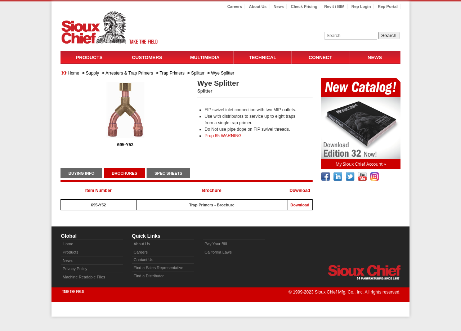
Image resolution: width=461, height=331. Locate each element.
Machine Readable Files (84, 277)
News (278, 6)
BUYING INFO (81, 173)
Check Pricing (304, 6)
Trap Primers (172, 73)
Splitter (197, 73)
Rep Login (361, 6)
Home (73, 73)
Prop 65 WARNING (223, 135)
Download (299, 205)
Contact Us (143, 260)
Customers (147, 57)
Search (388, 35)
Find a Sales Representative (158, 267)
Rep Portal (388, 6)
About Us (258, 6)
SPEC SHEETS (168, 173)
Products (89, 57)
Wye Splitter (222, 73)
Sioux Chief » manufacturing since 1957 (364, 272)
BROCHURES (124, 173)
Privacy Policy (75, 269)
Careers (234, 6)
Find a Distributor (149, 276)
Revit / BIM (334, 6)
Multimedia (205, 57)
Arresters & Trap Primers (129, 73)
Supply (92, 73)
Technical (262, 57)
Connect (320, 57)
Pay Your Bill (216, 244)
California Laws (218, 252)
